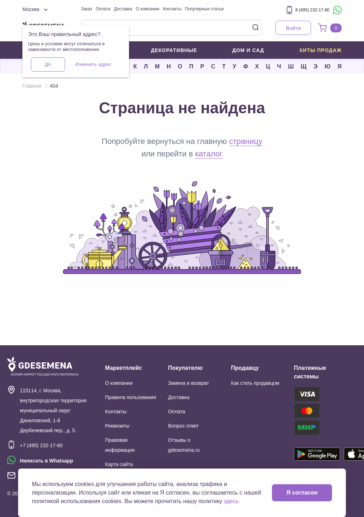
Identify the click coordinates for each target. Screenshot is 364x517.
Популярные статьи (204, 8)
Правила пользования (130, 397)
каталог (209, 153)
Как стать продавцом (255, 383)
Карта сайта (119, 464)
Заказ (86, 8)
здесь (231, 501)
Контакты (172, 8)
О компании (147, 8)
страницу (245, 141)
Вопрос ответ (183, 426)
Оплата (103, 8)
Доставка (123, 8)
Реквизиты (117, 426)
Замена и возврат (188, 383)
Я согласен (302, 493)
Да (48, 64)
